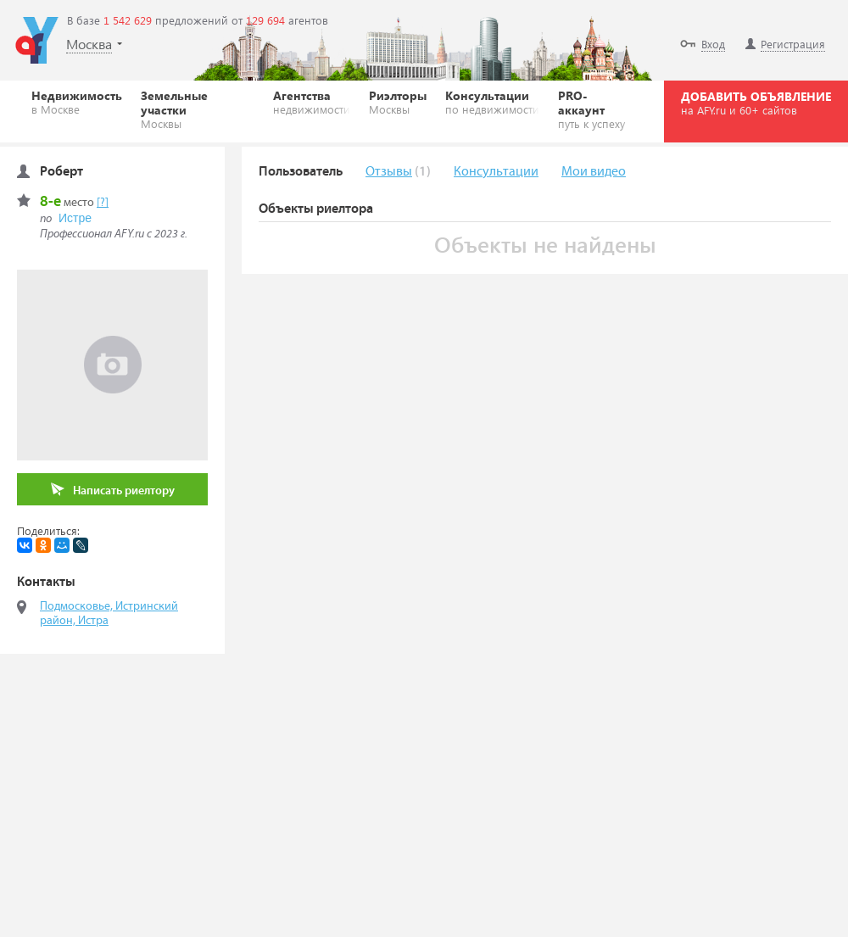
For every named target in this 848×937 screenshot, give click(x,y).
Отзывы (388, 172)
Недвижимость (76, 101)
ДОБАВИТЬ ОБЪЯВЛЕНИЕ (756, 102)
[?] (103, 202)
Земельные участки (197, 109)
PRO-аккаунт (595, 109)
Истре (75, 218)
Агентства (311, 101)
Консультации (492, 101)
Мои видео (593, 172)
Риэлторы (398, 101)
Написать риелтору (113, 489)
